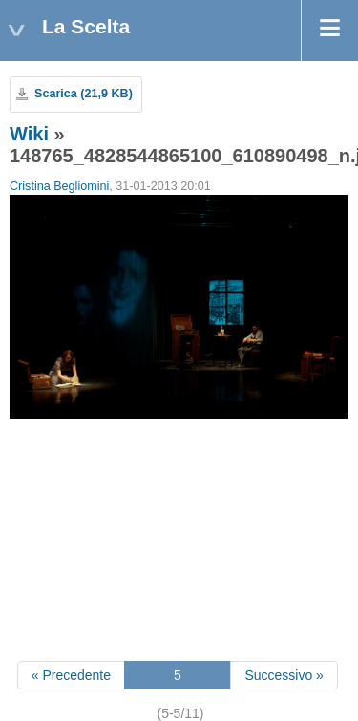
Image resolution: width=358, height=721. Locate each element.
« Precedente (71, 675)
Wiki (29, 133)
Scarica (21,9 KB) (83, 93)
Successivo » (283, 675)
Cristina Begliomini (59, 186)
